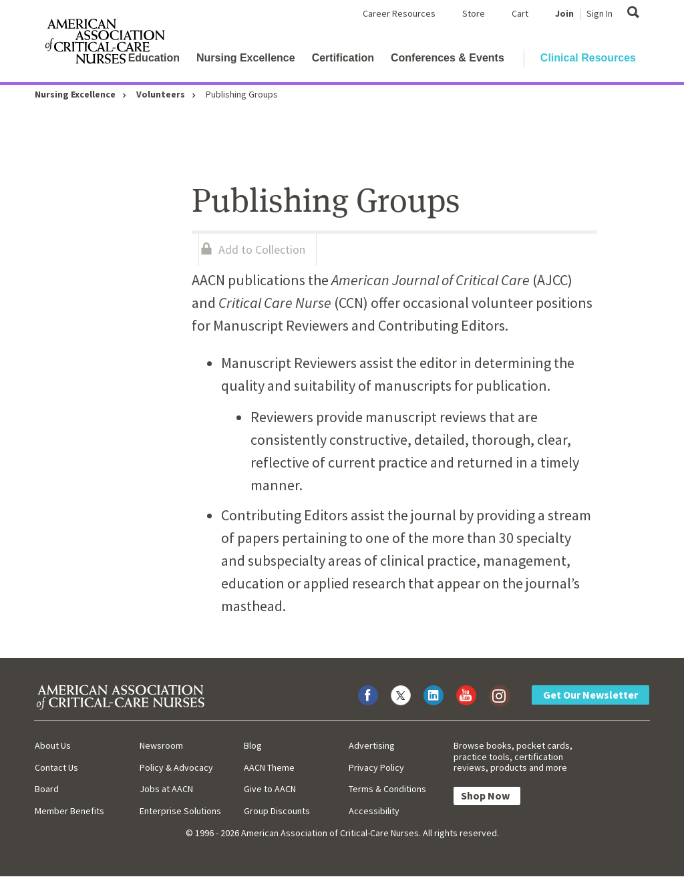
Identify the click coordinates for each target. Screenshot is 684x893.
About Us (53, 745)
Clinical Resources (588, 57)
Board (47, 789)
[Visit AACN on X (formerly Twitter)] (400, 695)
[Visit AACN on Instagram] (499, 695)
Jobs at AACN (166, 789)
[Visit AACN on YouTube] (466, 695)
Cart (520, 13)
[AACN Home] (104, 44)
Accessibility (374, 811)
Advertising (372, 745)
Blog (253, 745)
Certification (343, 57)
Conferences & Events (447, 57)
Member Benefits (69, 811)
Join (564, 13)
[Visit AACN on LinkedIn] (433, 695)
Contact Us (56, 767)
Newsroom (161, 745)
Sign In (599, 13)
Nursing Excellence (245, 57)
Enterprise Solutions (180, 811)
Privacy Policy (376, 767)
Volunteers (160, 94)
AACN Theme (269, 767)
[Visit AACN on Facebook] (368, 695)
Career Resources (399, 13)
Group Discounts (277, 811)
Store (473, 13)
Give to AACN (270, 789)
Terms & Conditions (387, 789)
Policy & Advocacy (176, 767)
